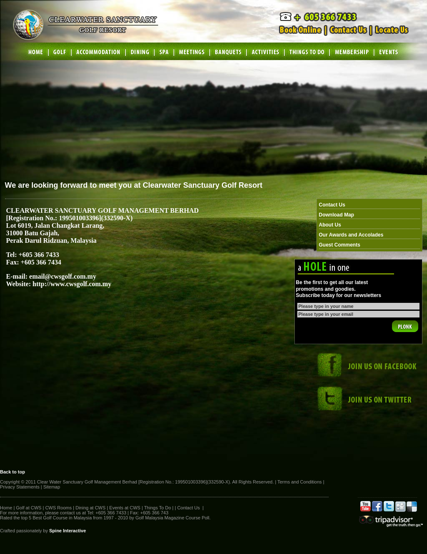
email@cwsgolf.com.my (62, 276)
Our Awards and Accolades (351, 235)
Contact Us (332, 205)
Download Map (336, 215)
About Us (330, 225)
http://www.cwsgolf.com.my (72, 283)
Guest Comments (339, 245)
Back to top (12, 471)
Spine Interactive (67, 530)
